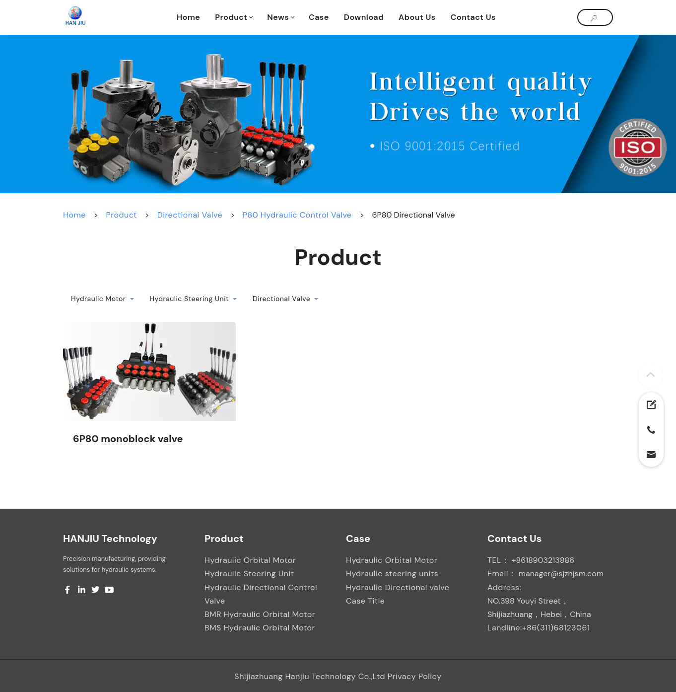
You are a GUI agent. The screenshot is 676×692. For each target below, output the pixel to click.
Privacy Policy (415, 676)
